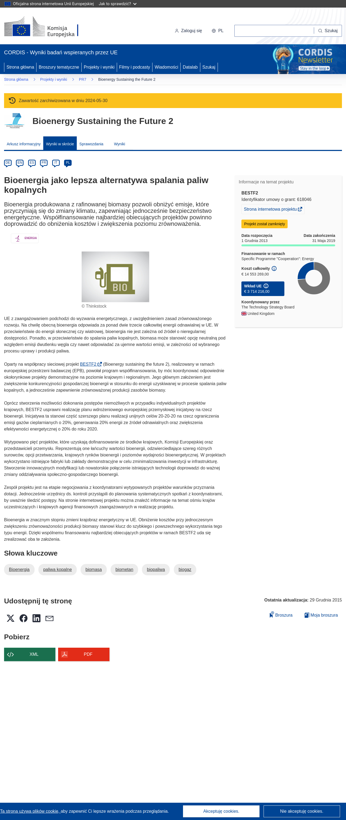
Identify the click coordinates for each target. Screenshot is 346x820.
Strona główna (20, 67)
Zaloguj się (188, 30)
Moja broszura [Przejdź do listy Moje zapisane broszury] (321, 615)
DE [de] (8, 162)
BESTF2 (90, 364)
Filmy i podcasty (134, 67)
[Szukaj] (328, 31)
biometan (124, 569)
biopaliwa (156, 569)
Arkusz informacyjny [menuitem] (24, 144)
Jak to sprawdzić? (117, 3)
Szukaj (208, 67)
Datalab (190, 67)
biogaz (185, 569)
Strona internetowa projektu (271, 210)
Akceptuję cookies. (221, 811)
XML (34, 654)
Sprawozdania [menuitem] (91, 144)
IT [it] (55, 162)
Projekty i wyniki (99, 67)
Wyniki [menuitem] (119, 144)
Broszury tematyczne (59, 67)
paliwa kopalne (57, 569)
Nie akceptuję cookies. (301, 811)
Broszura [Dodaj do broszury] (281, 614)
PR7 (82, 79)
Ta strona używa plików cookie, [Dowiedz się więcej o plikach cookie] (30, 811)
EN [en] (20, 162)
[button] (217, 31)
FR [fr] (44, 162)
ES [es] (32, 162)
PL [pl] (68, 162)
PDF (88, 654)
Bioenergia (19, 569)
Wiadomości (166, 67)
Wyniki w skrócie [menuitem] (60, 144)
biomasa (93, 569)
